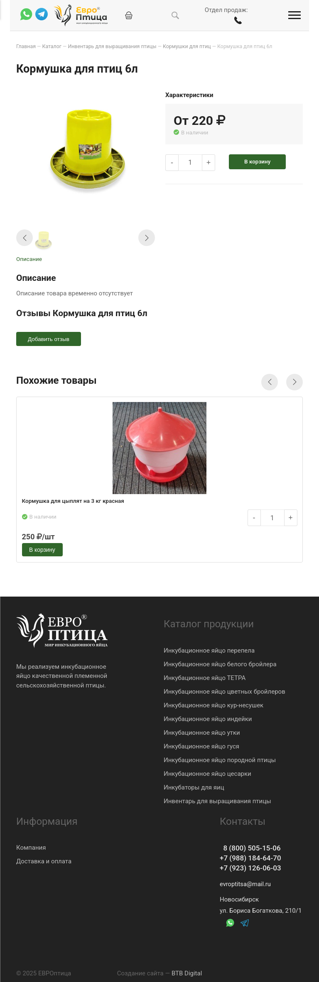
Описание (29, 258)
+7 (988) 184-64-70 (252, 857)
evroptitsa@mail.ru (246, 884)
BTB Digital (187, 973)
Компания (31, 846)
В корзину (260, 161)
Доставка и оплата (43, 859)
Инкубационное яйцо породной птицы (220, 758)
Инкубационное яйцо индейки (208, 717)
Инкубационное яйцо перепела (209, 648)
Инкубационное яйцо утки (202, 730)
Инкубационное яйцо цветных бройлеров (224, 689)
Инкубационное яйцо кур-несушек (213, 703)
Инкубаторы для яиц (194, 785)
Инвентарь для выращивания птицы (217, 799)
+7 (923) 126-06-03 (252, 867)
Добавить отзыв (49, 339)
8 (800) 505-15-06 (252, 847)
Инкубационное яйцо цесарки (207, 771)
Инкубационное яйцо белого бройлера (220, 662)
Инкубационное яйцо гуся (201, 744)
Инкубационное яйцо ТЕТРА (204, 676)
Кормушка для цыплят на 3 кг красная (73, 501)
